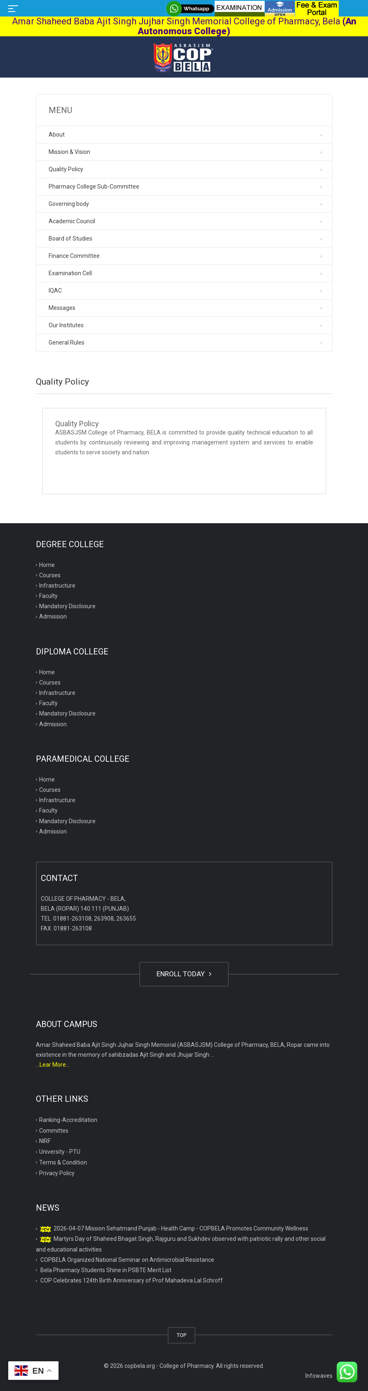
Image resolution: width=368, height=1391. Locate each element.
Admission (53, 616)
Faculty (48, 596)
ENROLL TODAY (184, 974)
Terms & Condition (63, 1162)
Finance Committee (74, 256)
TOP (181, 1335)
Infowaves (319, 1375)
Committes (53, 1130)
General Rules (66, 342)
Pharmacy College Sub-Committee (94, 186)
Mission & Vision (69, 152)
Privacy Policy (57, 1173)
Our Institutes (66, 325)
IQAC (55, 290)
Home (47, 565)
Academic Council (72, 221)
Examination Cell (70, 273)
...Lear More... (53, 1064)
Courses (50, 575)
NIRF (45, 1141)
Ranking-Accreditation (68, 1120)
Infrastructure (57, 585)
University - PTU (59, 1151)
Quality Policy (66, 169)
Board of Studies (70, 238)
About (57, 134)
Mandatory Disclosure (67, 606)
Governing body (69, 204)
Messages (62, 308)
